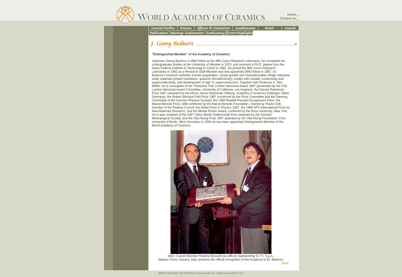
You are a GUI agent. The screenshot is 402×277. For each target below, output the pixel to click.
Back (285, 263)
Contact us (288, 18)
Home (291, 14)
